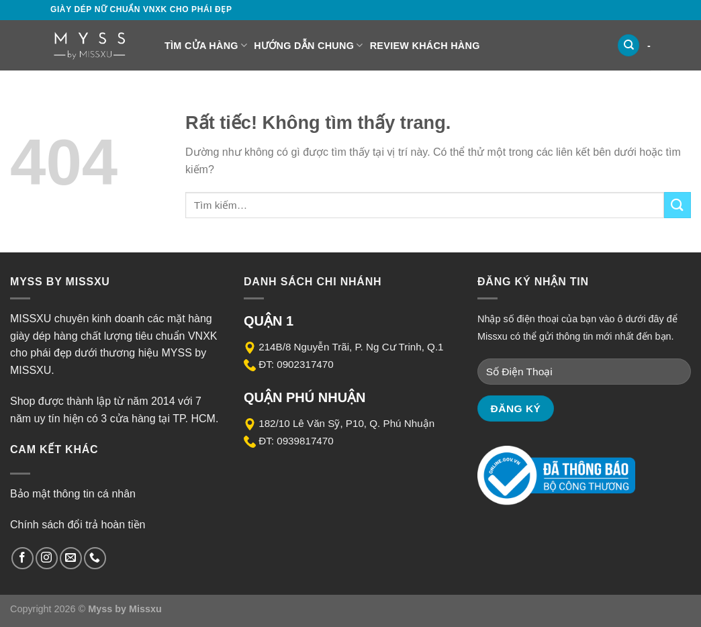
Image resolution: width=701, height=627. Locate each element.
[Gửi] (677, 205)
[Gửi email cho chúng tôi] (71, 558)
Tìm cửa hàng (206, 45)
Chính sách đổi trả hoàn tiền (77, 524)
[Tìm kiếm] (628, 45)
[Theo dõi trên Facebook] (22, 558)
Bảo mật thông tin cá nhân (73, 493)
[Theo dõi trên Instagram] (47, 558)
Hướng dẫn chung (308, 45)
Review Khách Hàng (425, 45)
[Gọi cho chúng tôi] (95, 558)
